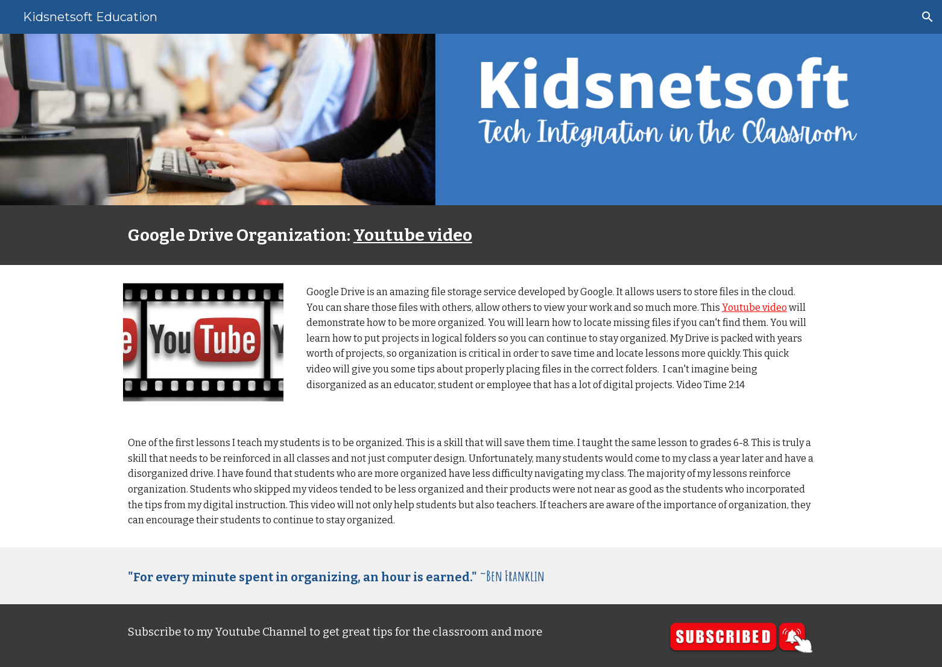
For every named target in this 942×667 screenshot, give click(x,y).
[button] (927, 16)
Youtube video (412, 235)
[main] (471, 235)
